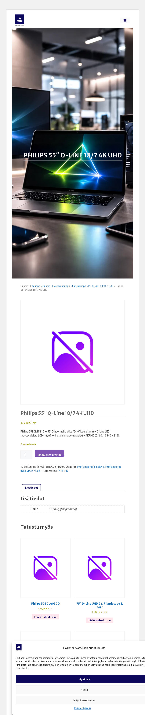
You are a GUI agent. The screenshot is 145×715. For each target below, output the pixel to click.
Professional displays (90, 466)
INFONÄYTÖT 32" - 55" (101, 286)
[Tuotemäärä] (26, 454)
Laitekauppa (79, 286)
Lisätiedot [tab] (31, 487)
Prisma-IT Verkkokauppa (56, 286)
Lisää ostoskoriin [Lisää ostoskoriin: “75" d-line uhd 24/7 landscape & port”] (100, 620)
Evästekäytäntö (82, 708)
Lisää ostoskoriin (49, 455)
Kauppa (36, 286)
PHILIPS (63, 471)
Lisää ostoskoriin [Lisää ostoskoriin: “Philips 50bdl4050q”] (45, 617)
